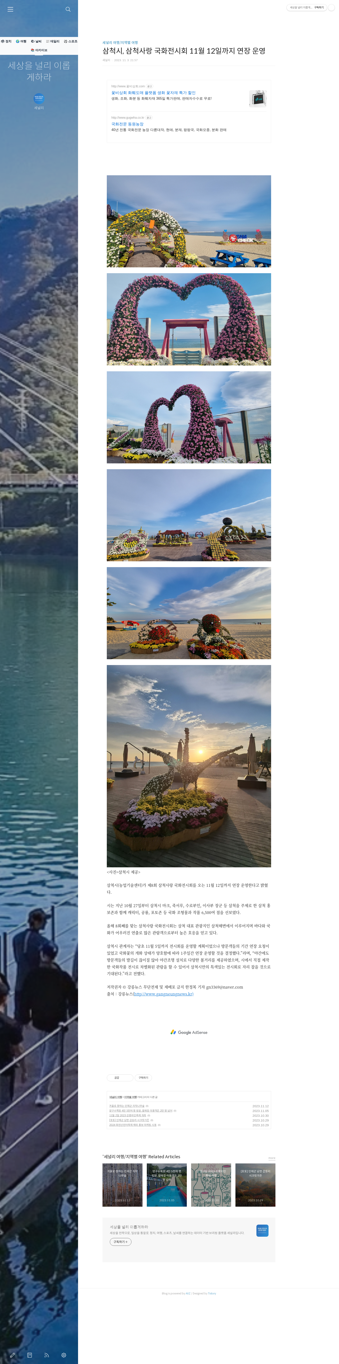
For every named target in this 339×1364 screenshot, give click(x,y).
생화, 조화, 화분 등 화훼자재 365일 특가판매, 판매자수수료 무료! (181, 98)
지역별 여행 (150, 1157)
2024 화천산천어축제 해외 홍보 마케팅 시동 (152, 1185)
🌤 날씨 (36, 41)
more (291, 1218)
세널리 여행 (135, 1157)
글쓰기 (13, 1355)
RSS (47, 1355)
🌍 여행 (21, 41)
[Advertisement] (208, 177)
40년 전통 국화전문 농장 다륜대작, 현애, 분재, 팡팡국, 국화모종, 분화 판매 (188, 130)
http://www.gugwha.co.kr (147, 117)
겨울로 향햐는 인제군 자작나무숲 (146, 1166)
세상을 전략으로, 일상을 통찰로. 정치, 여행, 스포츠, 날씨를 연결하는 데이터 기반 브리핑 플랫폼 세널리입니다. (196, 1293)
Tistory (231, 1354)
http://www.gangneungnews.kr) (183, 1054)
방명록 (30, 1355)
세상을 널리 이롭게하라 (39, 72)
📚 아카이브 (39, 50)
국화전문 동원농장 (147, 124)
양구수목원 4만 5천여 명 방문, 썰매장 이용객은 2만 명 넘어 (160, 1171)
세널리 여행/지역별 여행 (139, 42)
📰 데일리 (52, 41)
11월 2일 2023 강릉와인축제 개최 (147, 1175)
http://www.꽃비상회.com (147, 86)
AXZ (207, 1354)
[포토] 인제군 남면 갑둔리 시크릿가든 (149, 1180)
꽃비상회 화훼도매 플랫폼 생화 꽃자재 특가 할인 (173, 93)
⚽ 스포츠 (70, 41)
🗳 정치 (6, 41)
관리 (64, 1355)
